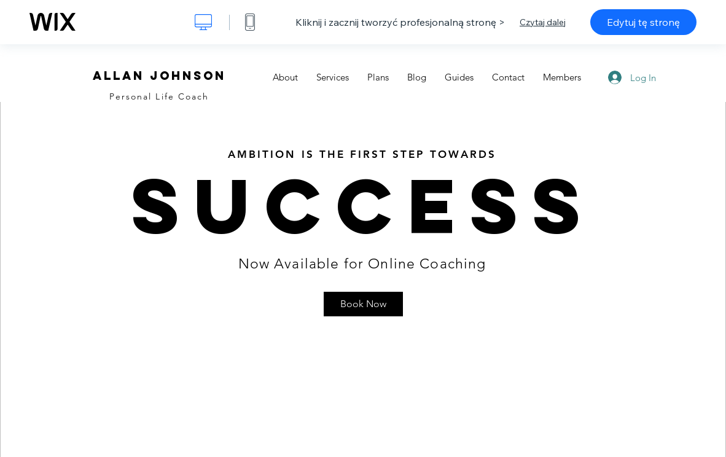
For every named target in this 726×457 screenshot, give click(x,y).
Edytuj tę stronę (643, 22)
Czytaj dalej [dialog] (543, 22)
